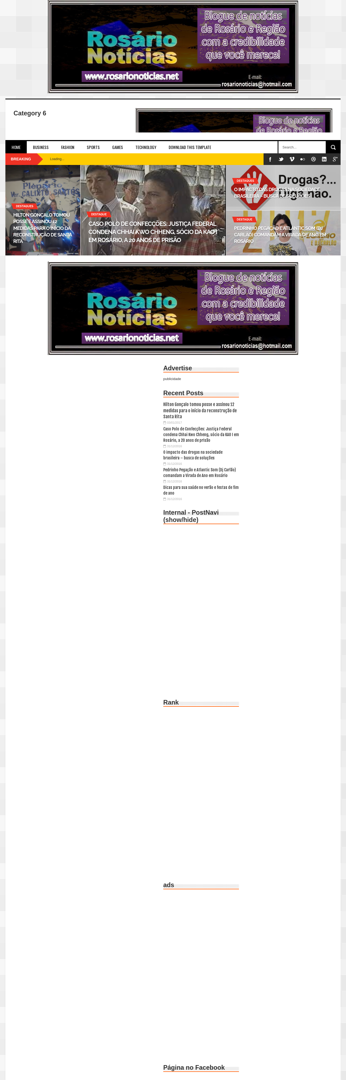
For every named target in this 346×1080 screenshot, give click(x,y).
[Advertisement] (201, 609)
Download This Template (190, 147)
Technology (145, 147)
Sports (93, 147)
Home (16, 147)
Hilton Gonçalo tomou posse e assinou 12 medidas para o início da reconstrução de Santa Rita (200, 410)
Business (41, 147)
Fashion (67, 147)
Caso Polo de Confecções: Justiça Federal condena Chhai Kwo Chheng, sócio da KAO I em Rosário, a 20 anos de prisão (201, 434)
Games (117, 147)
